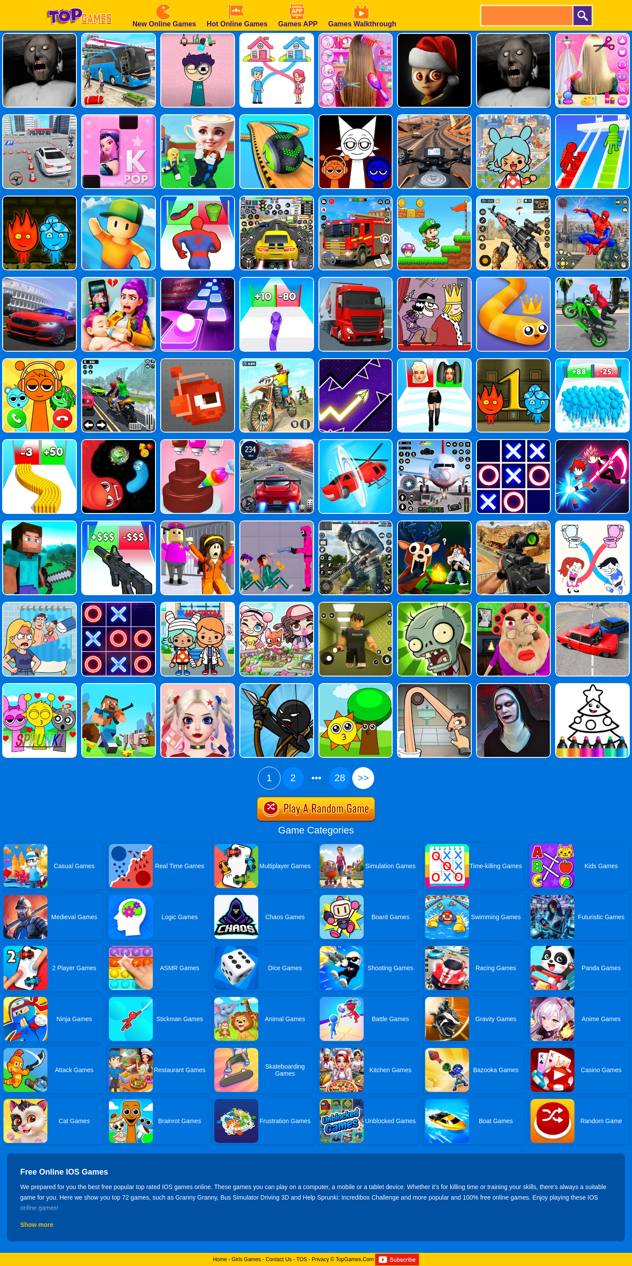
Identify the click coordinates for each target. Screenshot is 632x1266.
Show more (36, 1224)
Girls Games (246, 1259)
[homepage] (79, 3)
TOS (301, 1259)
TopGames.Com (355, 1259)
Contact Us (279, 1259)
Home (220, 1259)
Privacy (320, 1259)
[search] (526, 15)
